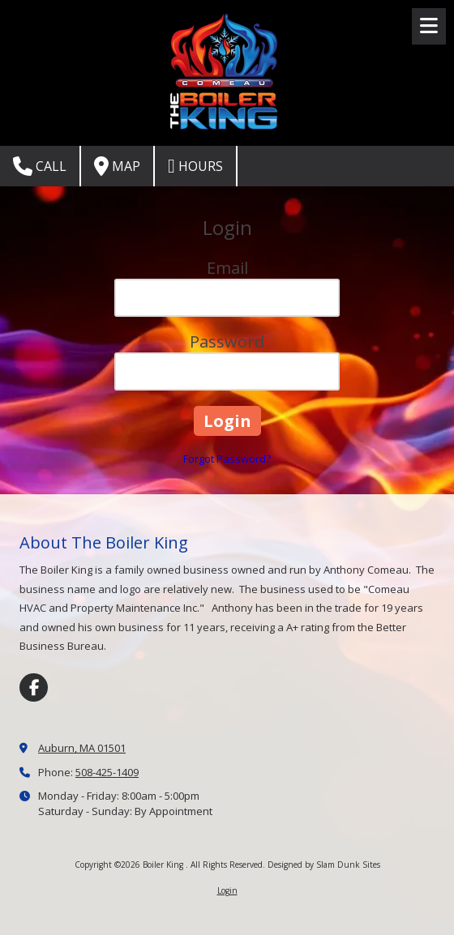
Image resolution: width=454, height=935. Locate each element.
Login (227, 890)
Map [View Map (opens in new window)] (117, 166)
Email (227, 268)
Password (227, 341)
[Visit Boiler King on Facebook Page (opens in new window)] (33, 687)
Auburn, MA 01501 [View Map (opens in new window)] (82, 748)
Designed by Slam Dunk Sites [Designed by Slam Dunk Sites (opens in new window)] (324, 864)
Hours (195, 166)
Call (39, 166)
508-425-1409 (107, 772)
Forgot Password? (227, 458)
